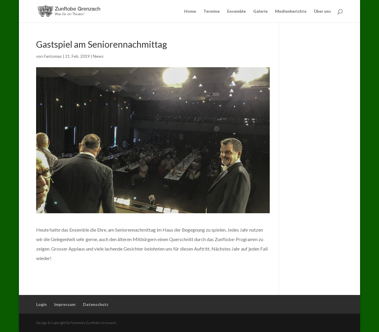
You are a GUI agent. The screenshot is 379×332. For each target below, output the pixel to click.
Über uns (322, 11)
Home (190, 11)
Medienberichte (290, 11)
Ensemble (236, 11)
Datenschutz (95, 304)
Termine (211, 11)
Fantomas (53, 56)
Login (41, 304)
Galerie (260, 11)
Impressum (65, 304)
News (98, 56)
